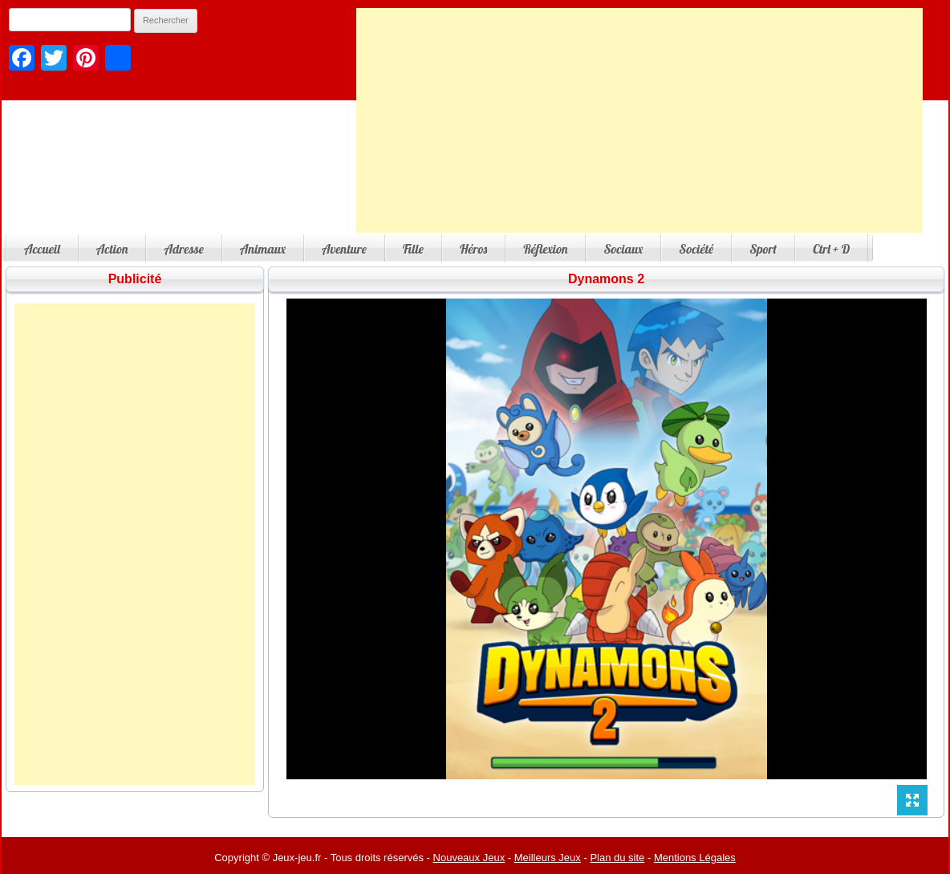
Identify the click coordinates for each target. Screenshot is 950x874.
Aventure (344, 249)
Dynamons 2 (606, 279)
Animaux (263, 249)
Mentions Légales (695, 858)
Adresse (183, 249)
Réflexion (545, 249)
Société (696, 249)
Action (112, 249)
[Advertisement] (639, 120)
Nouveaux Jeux (469, 858)
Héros (473, 249)
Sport (763, 249)
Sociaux (623, 249)
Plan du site (617, 858)
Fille (413, 249)
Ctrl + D (831, 249)
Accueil (42, 249)
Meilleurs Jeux (547, 858)
